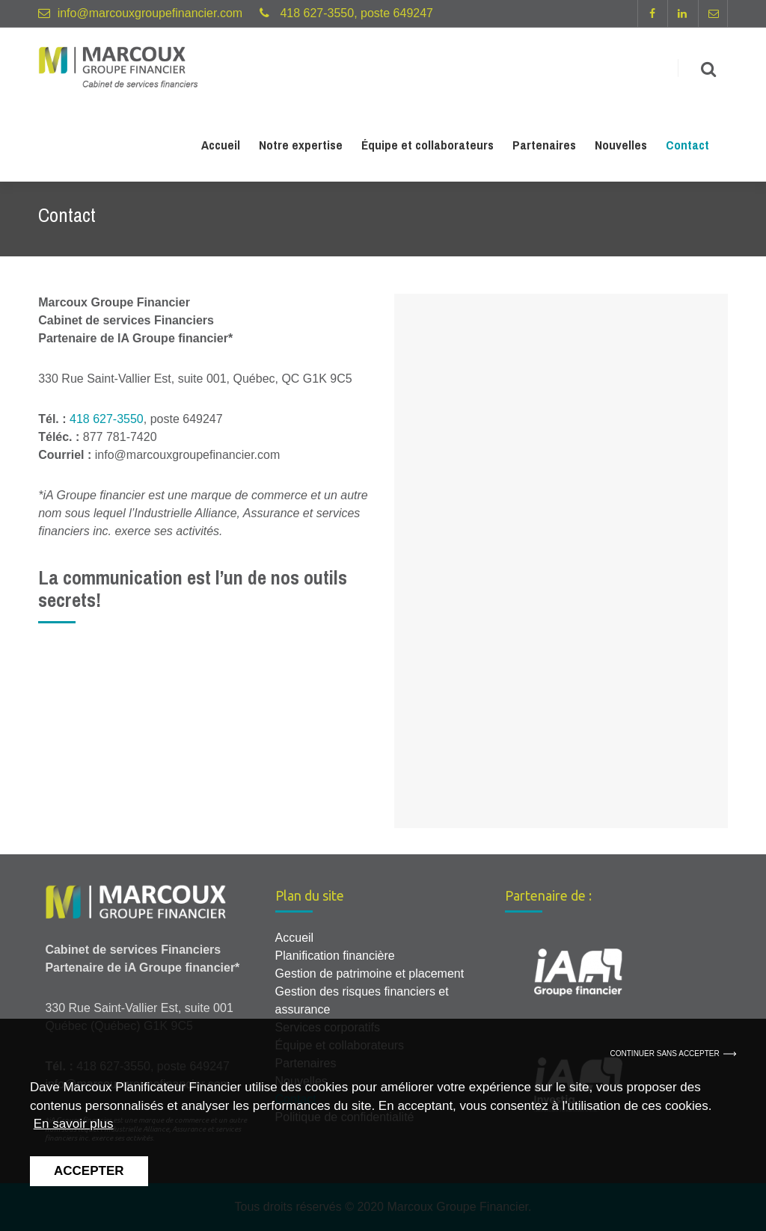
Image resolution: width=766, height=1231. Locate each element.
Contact (687, 147)
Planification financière (335, 955)
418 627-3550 (107, 419)
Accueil (220, 147)
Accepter (89, 1171)
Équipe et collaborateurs (427, 147)
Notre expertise (301, 147)
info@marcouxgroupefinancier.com (150, 13)
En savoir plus (74, 1124)
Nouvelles (621, 147)
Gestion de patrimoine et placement (370, 973)
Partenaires (544, 147)
